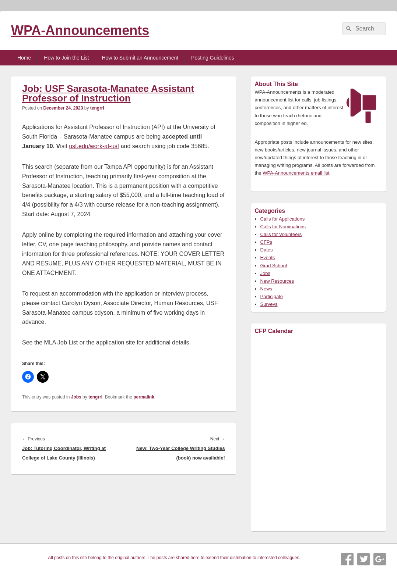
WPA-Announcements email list (296, 173)
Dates (266, 250)
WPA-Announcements (80, 30)
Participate (271, 296)
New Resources (277, 281)
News (266, 289)
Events (267, 257)
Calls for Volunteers (281, 234)
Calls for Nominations (283, 226)
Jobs (76, 397)
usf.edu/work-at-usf (94, 146)
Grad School (273, 265)
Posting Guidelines (212, 58)
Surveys (269, 304)
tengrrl (97, 108)
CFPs (266, 242)
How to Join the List (66, 58)
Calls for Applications (282, 219)
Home (24, 58)
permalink (143, 397)
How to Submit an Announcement (140, 58)
